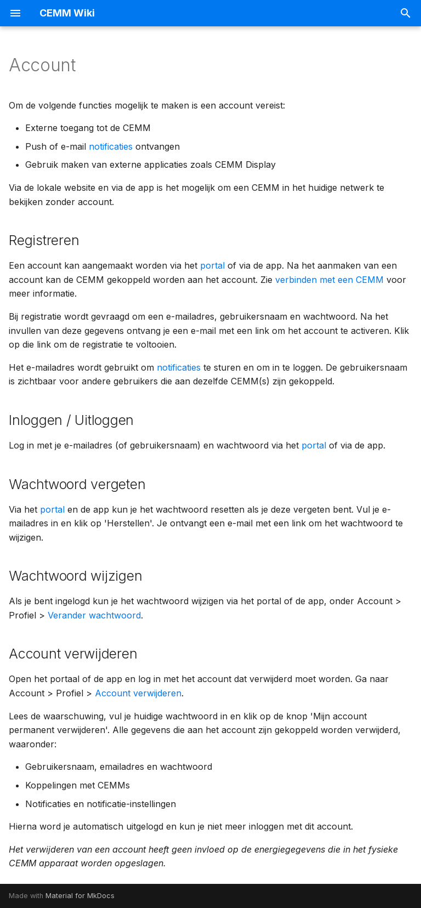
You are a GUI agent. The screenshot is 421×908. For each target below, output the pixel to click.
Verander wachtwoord (94, 615)
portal (212, 265)
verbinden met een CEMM (329, 279)
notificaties (111, 146)
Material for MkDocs (80, 896)
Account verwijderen (138, 693)
